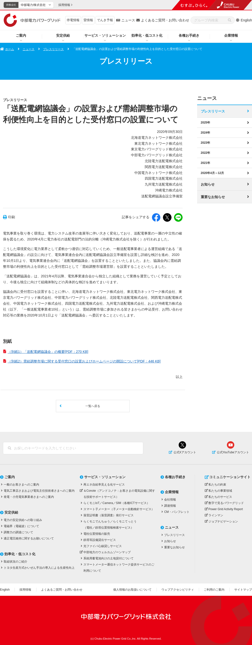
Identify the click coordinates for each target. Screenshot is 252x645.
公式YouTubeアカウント (233, 452)
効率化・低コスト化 (146, 35)
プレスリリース (53, 49)
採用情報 (25, 589)
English (246, 20)
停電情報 (73, 20)
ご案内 (21, 35)
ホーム (9, 49)
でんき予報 (105, 20)
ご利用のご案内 (214, 589)
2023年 (205, 142)
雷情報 (88, 20)
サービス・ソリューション (105, 35)
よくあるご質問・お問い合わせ (165, 20)
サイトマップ (243, 589)
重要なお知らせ (213, 197)
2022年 (205, 152)
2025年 (205, 122)
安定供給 (63, 35)
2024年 (205, 132)
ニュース (128, 20)
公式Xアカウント (184, 452)
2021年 (205, 162)
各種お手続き (189, 35)
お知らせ (208, 184)
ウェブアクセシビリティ (177, 589)
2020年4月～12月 (212, 172)
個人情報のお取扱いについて (132, 589)
